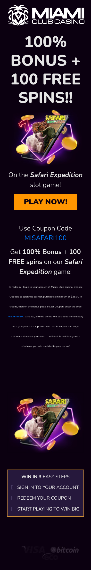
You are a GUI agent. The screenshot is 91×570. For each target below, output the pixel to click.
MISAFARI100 (46, 238)
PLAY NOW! (45, 202)
